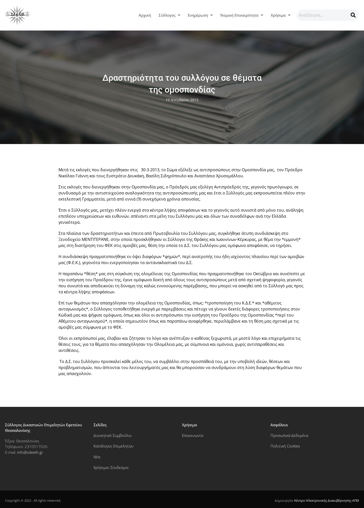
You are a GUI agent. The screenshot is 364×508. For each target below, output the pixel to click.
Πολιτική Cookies (285, 445)
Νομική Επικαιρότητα (241, 15)
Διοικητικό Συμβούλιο (113, 435)
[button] (169, 15)
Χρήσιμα (280, 15)
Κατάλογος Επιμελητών (114, 445)
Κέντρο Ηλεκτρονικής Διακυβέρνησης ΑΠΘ (326, 500)
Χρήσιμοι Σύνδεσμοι (111, 467)
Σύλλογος (169, 15)
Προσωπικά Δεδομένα (289, 435)
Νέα (97, 456)
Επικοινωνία (192, 435)
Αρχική (145, 15)
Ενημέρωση (200, 15)
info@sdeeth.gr (30, 452)
